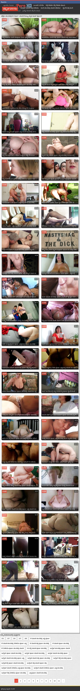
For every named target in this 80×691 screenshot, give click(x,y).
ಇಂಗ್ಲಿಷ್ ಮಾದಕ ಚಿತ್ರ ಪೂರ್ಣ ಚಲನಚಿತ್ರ (39, 658)
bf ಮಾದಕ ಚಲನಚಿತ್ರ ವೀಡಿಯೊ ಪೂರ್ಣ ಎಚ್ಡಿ (14, 643)
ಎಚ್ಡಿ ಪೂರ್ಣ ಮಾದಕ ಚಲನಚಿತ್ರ (38, 673)
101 (2, 638)
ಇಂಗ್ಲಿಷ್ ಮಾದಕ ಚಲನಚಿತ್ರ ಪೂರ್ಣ (58, 653)
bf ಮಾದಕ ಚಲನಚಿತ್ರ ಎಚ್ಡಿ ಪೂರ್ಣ (40, 638)
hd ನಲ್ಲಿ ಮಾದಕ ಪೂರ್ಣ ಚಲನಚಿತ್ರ (37, 648)
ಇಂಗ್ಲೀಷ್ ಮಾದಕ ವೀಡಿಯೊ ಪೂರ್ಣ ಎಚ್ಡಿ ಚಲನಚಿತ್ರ (48, 668)
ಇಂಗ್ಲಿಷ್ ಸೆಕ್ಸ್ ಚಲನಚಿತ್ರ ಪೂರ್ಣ (62, 658)
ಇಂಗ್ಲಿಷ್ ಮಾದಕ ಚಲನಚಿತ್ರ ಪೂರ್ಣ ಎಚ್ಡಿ (12, 658)
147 (20, 638)
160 (25, 638)
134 (14, 638)
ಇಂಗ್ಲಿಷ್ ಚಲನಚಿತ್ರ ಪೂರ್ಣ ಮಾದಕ (60, 648)
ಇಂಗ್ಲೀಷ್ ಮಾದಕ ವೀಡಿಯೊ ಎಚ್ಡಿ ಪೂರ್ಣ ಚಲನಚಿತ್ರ (15, 668)
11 (59, 681)
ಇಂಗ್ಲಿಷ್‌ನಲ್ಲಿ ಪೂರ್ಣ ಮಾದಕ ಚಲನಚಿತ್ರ (12, 663)
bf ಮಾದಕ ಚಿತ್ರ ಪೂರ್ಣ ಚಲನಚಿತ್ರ (39, 643)
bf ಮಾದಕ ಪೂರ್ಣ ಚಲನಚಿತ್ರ (60, 643)
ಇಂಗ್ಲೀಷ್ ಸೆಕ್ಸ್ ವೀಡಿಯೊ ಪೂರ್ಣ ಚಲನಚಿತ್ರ (13, 673)
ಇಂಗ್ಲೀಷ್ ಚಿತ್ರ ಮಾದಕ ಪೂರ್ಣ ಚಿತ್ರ (37, 663)
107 (8, 638)
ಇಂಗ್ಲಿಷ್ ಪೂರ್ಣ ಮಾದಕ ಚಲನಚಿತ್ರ (11, 653)
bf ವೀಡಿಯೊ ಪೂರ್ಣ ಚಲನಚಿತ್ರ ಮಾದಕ (12, 648)
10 (55, 681)
